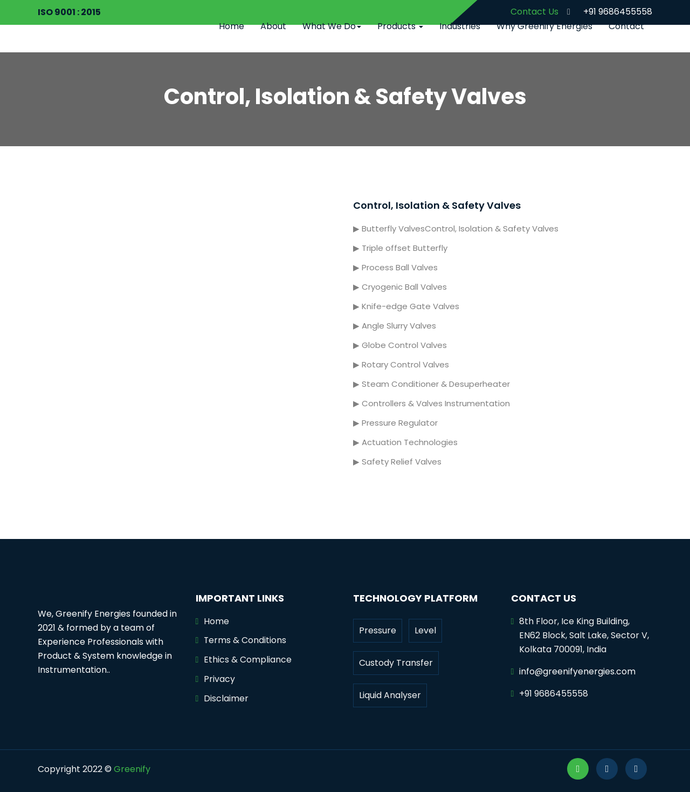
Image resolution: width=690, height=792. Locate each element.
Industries (459, 26)
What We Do (331, 26)
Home (231, 26)
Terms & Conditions (245, 640)
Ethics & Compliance (248, 660)
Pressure (377, 630)
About (273, 26)
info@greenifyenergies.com (577, 671)
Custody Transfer (396, 663)
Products (400, 26)
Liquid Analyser (390, 695)
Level (425, 630)
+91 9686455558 (606, 11)
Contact (626, 26)
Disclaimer (226, 699)
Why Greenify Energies (544, 26)
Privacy (219, 679)
